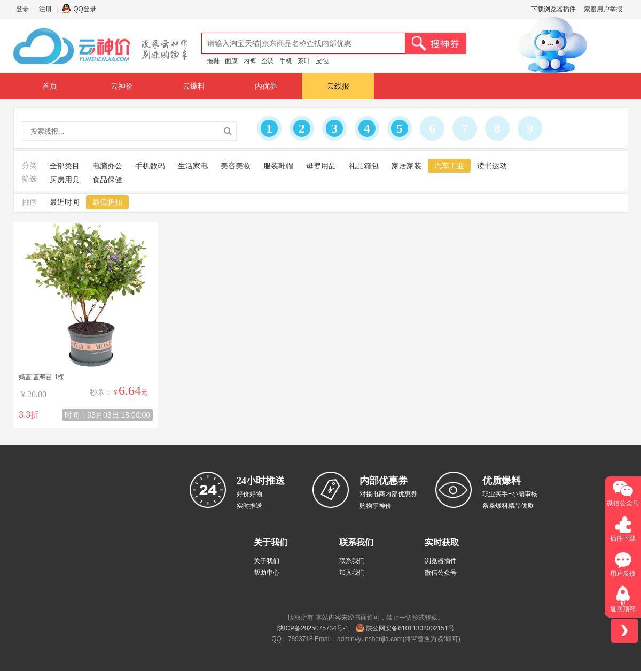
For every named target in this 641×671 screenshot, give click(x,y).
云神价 (122, 86)
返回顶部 (623, 609)
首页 (49, 86)
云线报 (338, 86)
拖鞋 (213, 61)
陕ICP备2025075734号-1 (312, 628)
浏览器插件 (441, 561)
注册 (45, 9)
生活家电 (193, 165)
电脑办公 (107, 165)
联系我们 (352, 561)
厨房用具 (65, 179)
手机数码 (150, 165)
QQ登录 (84, 9)
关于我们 (266, 561)
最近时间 (65, 202)
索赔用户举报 (603, 9)
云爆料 (194, 86)
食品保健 (107, 179)
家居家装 (406, 165)
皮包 (322, 61)
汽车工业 (449, 165)
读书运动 (492, 165)
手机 (285, 61)
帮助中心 (266, 572)
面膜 (231, 61)
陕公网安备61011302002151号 (410, 628)
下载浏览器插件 (553, 9)
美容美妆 (236, 165)
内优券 (266, 86)
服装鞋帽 (278, 165)
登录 (22, 9)
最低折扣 (107, 202)
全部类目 (65, 165)
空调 (267, 61)
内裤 (249, 61)
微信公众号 (441, 572)
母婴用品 (321, 165)
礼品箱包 (364, 165)
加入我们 (352, 572)
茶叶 (304, 61)
